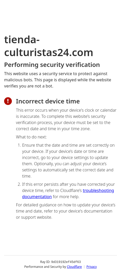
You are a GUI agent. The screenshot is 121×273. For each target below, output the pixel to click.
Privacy (92, 266)
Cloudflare (74, 266)
